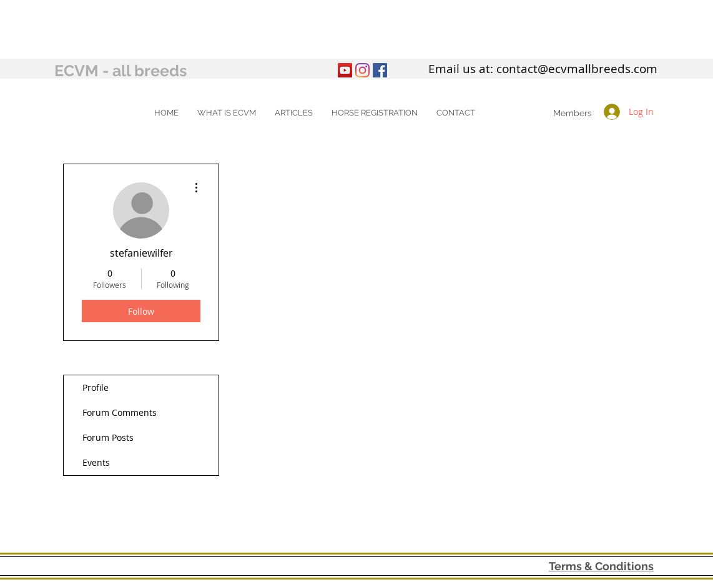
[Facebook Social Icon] (380, 70)
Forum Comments (119, 412)
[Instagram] (362, 70)
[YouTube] (345, 70)
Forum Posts (108, 437)
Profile (95, 387)
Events (96, 462)
